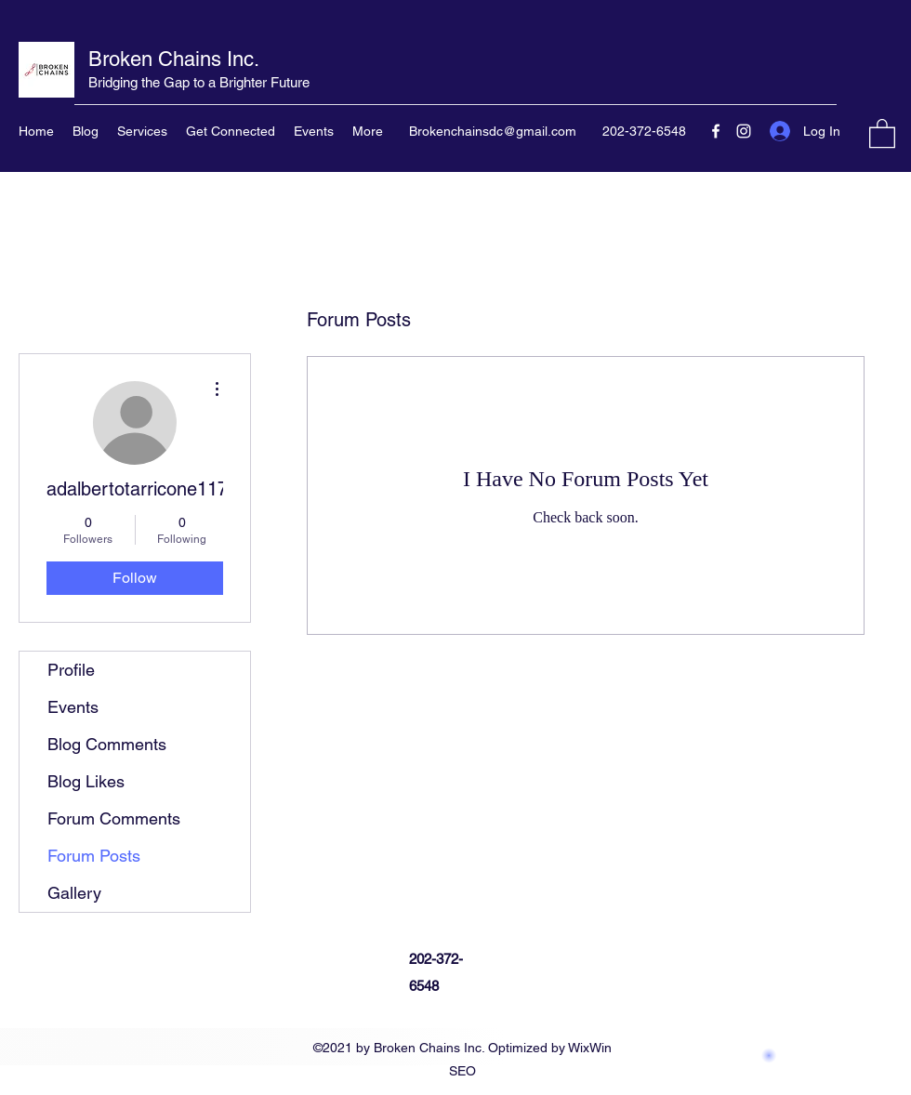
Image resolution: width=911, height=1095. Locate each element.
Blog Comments (106, 744)
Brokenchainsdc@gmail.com (492, 131)
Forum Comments (113, 818)
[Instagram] (743, 131)
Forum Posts (93, 855)
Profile (71, 669)
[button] (882, 132)
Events (73, 707)
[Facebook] (715, 131)
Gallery (74, 893)
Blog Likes (86, 781)
